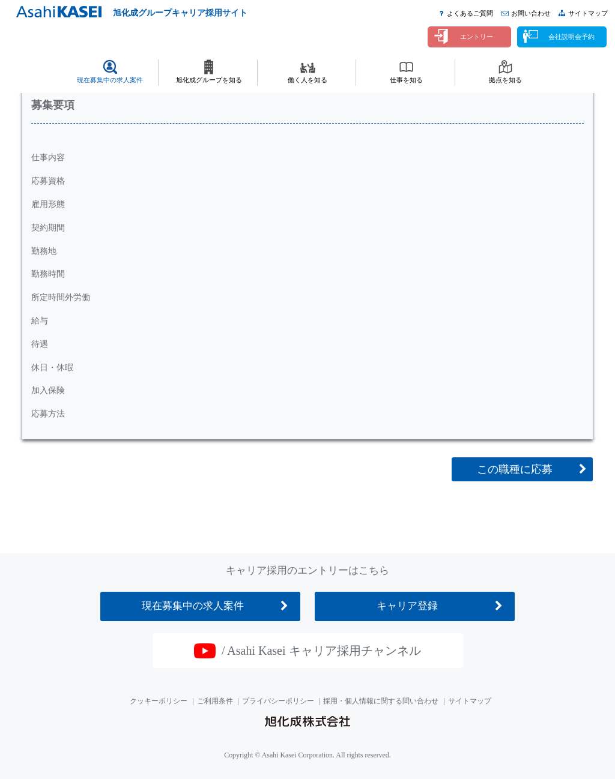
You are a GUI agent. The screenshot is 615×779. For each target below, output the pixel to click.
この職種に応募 (515, 469)
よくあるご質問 (470, 13)
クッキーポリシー (158, 701)
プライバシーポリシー (278, 701)
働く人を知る (307, 79)
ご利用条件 (215, 701)
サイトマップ (588, 13)
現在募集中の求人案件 (110, 79)
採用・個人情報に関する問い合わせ (380, 701)
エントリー (476, 36)
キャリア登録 (407, 606)
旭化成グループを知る (209, 79)
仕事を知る (406, 79)
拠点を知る (505, 79)
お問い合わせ (531, 13)
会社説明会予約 (571, 36)
